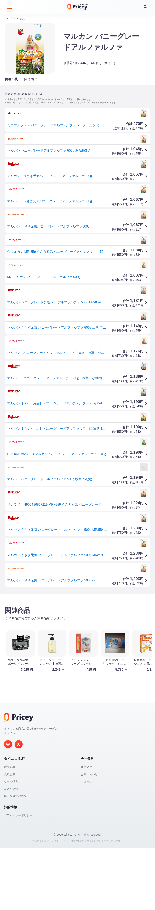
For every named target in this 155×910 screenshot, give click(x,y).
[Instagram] (8, 806)
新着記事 (9, 829)
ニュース (86, 843)
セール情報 (11, 843)
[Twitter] (19, 806)
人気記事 (9, 836)
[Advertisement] (77, 627)
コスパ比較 (11, 851)
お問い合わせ (89, 836)
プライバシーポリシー (18, 877)
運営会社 (86, 829)
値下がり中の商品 (15, 858)
